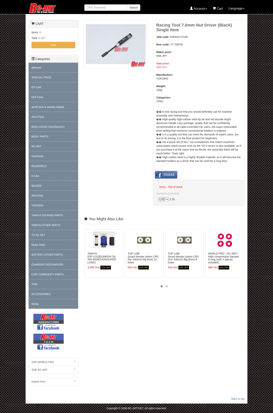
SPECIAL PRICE (41, 77)
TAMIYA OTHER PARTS (45, 225)
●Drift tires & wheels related (47, 107)
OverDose (37, 156)
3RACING (37, 195)
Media (35, 303)
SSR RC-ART (53, 369)
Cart (53, 45)
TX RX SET (38, 235)
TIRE (34, 284)
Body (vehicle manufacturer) (48, 126)
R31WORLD (38, 166)
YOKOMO (37, 205)
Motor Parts (38, 244)
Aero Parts (37, 116)
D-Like (35, 175)
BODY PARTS (39, 136)
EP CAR (36, 87)
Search (133, 7)
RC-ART (36, 146)
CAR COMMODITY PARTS (47, 274)
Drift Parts (37, 97)
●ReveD (36, 67)
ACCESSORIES (41, 294)
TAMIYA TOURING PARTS (47, 215)
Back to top (238, 398)
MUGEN (36, 185)
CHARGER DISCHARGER (47, 264)
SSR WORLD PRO (53, 362)
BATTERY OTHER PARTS (47, 254)
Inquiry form (53, 381)
